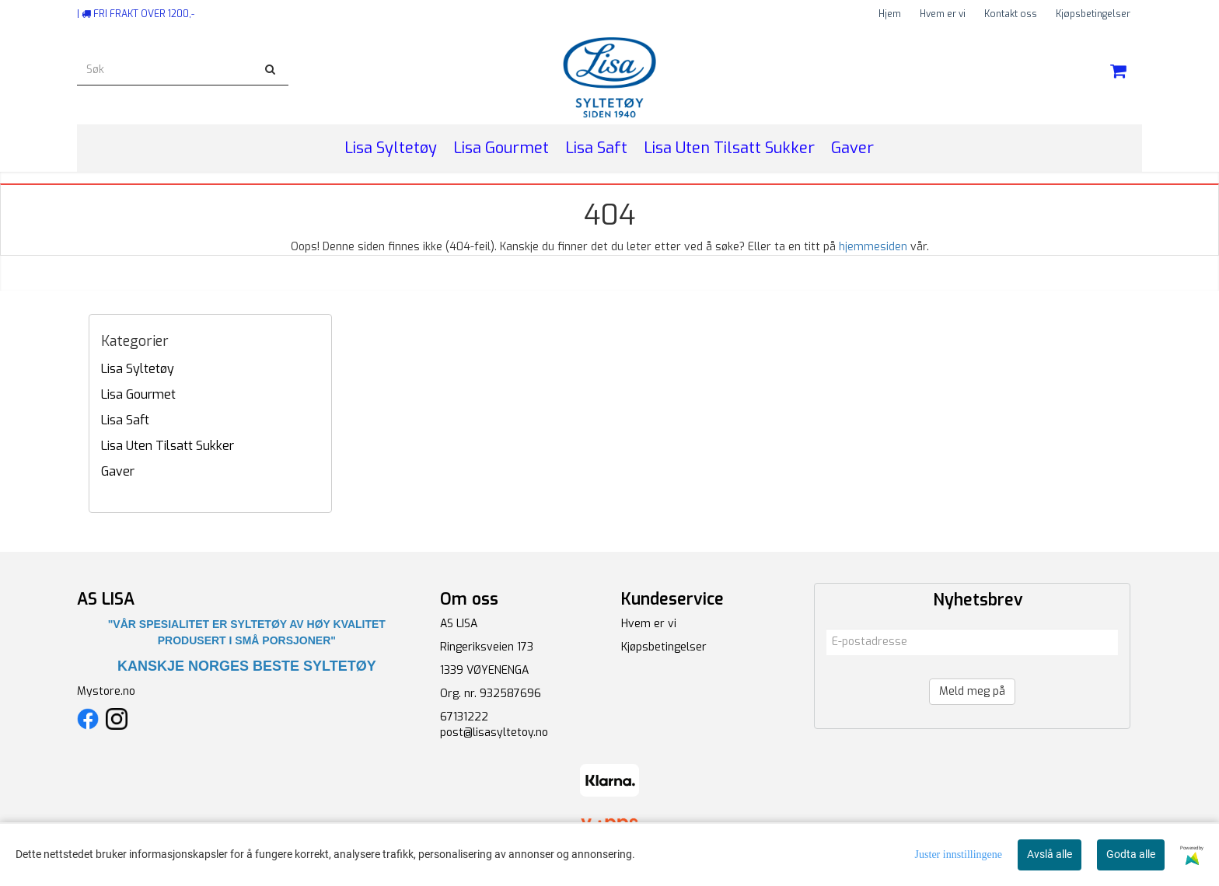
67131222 (464, 717)
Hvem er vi (943, 14)
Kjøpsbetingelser (1093, 14)
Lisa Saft (125, 420)
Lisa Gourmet (138, 394)
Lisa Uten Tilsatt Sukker (167, 446)
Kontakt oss (1010, 14)
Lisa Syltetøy (137, 369)
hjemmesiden (873, 246)
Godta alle (1130, 854)
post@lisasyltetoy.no (494, 732)
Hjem (889, 14)
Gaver (117, 471)
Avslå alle (1049, 854)
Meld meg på (972, 691)
